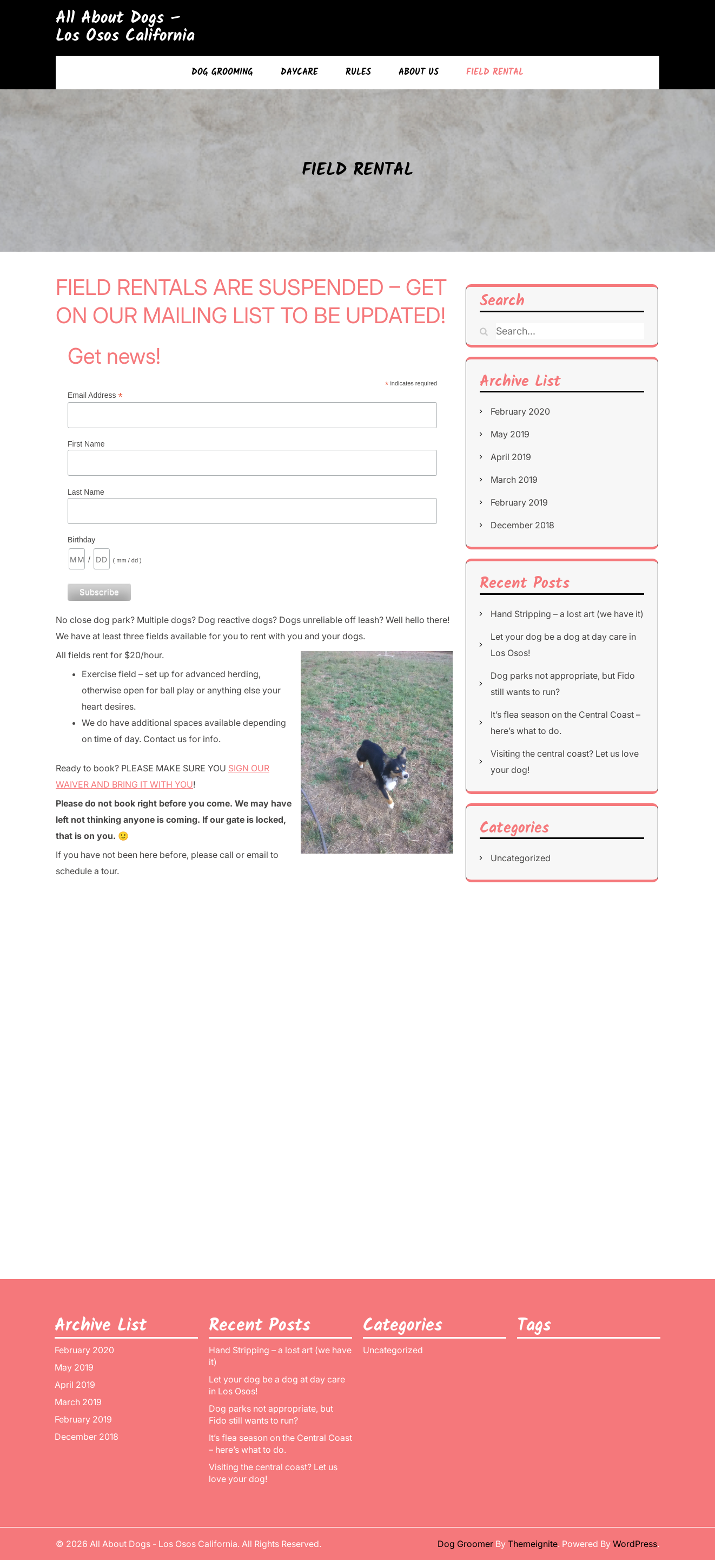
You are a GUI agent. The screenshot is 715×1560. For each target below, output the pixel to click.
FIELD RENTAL (495, 72)
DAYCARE (299, 72)
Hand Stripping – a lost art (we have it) (567, 613)
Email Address (95, 395)
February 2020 (520, 411)
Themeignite (533, 1543)
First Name (86, 444)
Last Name (86, 492)
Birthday (81, 539)
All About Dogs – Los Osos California (125, 27)
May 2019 (510, 434)
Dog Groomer (465, 1543)
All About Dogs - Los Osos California (163, 1543)
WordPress (635, 1543)
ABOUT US (419, 72)
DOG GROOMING (222, 72)
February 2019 (519, 502)
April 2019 (511, 456)
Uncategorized (521, 858)
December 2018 (522, 525)
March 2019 (514, 479)
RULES (358, 72)
